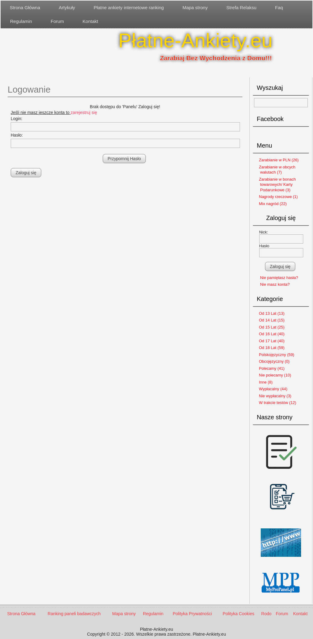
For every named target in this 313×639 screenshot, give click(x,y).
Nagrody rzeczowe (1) (278, 196)
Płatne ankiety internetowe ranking (129, 7)
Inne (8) (266, 382)
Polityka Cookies (238, 613)
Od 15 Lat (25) (272, 327)
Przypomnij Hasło (124, 158)
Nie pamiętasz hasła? (279, 277)
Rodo (266, 613)
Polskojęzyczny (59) (276, 354)
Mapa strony (195, 7)
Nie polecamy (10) (275, 375)
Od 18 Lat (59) (272, 347)
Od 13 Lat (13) (272, 313)
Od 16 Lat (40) (272, 334)
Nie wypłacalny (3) (275, 396)
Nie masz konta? (275, 284)
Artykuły (67, 7)
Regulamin (21, 21)
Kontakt (90, 21)
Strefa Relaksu (241, 7)
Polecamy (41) (272, 368)
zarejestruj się (84, 112)
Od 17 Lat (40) (272, 341)
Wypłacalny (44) (273, 389)
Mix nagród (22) (273, 203)
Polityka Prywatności (192, 613)
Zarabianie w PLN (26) (279, 160)
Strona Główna (25, 7)
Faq (279, 7)
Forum (57, 21)
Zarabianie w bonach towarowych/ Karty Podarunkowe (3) (277, 184)
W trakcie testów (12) (277, 402)
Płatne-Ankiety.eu (195, 40)
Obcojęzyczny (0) (274, 361)
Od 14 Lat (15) (272, 320)
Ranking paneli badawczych (74, 613)
